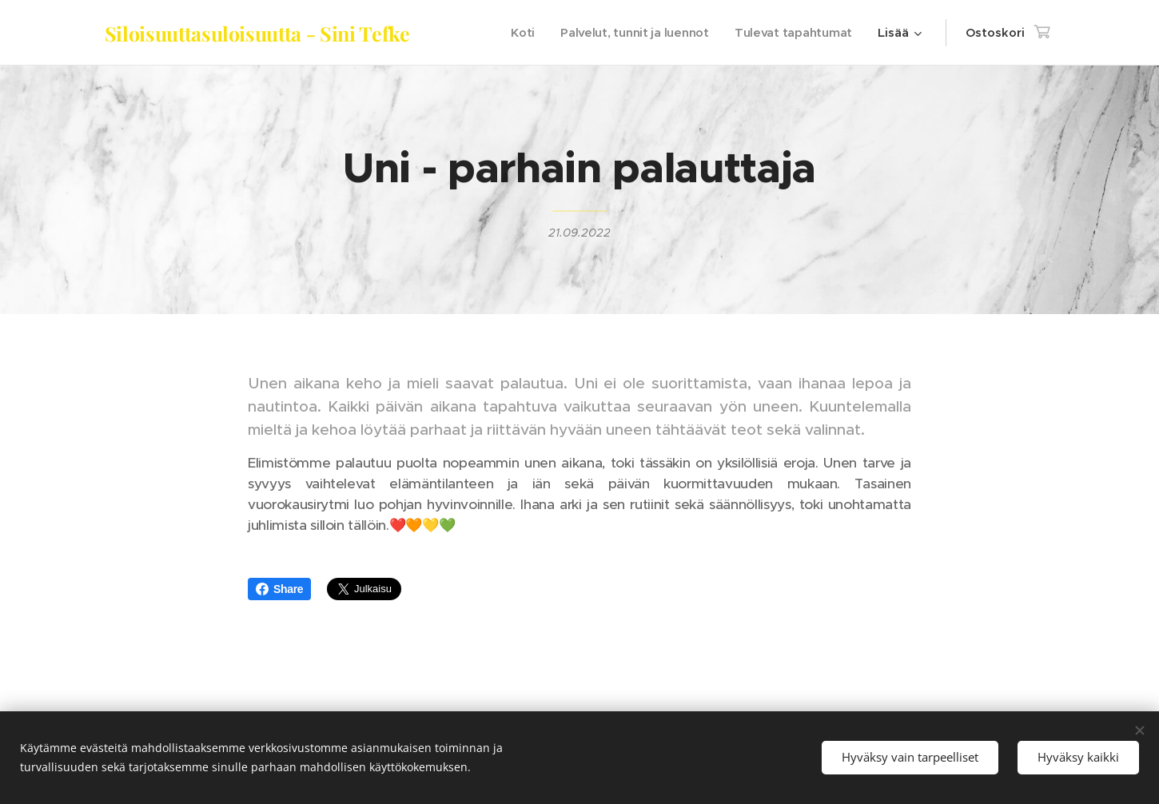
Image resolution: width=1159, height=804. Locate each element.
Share (279, 589)
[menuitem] (517, 33)
